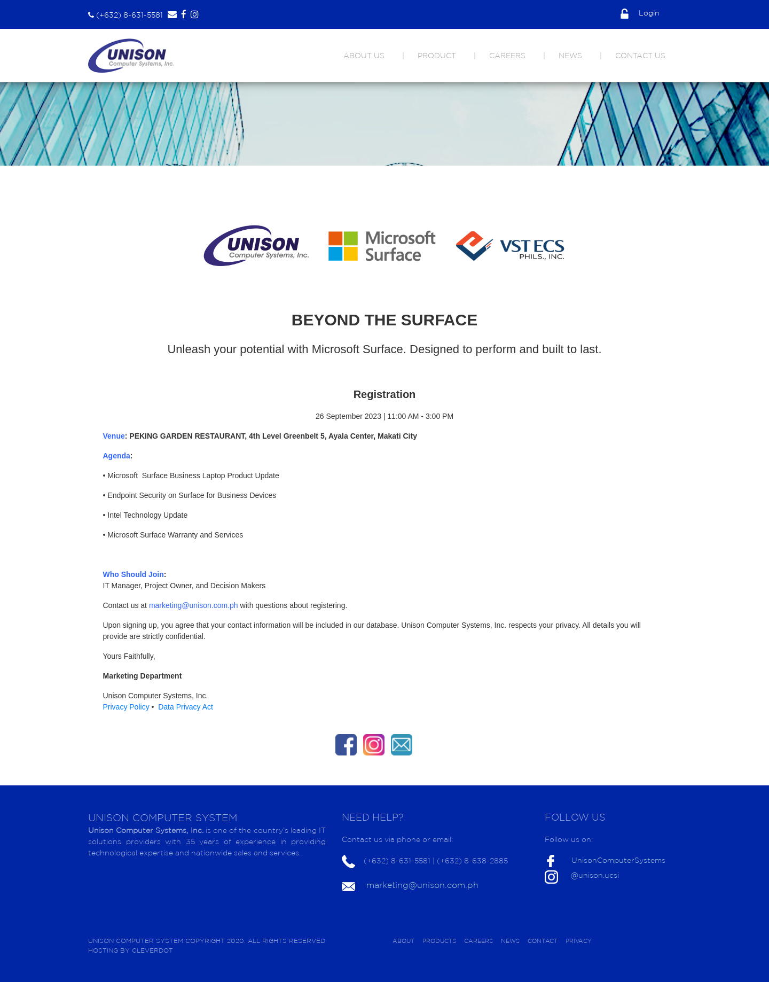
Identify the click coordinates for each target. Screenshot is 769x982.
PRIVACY (579, 941)
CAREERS (507, 55)
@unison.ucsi (595, 875)
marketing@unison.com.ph (422, 885)
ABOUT (403, 941)
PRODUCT (437, 55)
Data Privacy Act (185, 707)
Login (640, 13)
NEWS (570, 55)
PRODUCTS (439, 941)
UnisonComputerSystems (618, 860)
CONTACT (543, 941)
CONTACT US (640, 55)
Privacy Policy (127, 707)
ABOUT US (363, 55)
